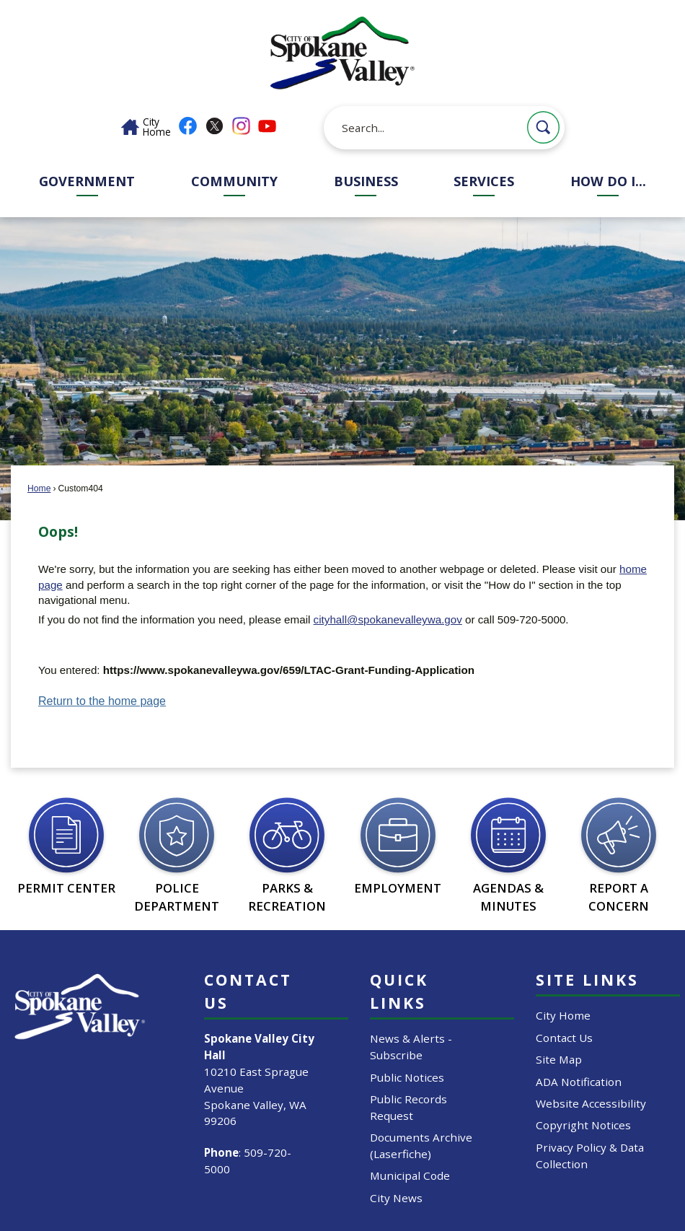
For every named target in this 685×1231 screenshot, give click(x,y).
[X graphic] (215, 126)
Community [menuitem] (234, 181)
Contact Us (564, 1037)
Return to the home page (102, 701)
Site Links (587, 979)
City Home (563, 1015)
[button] (543, 127)
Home (38, 488)
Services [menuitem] (484, 181)
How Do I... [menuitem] (608, 181)
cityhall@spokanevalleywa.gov (388, 619)
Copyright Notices (583, 1125)
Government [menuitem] (87, 181)
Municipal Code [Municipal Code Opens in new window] (410, 1175)
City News (396, 1198)
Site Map (559, 1059)
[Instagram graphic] (241, 126)
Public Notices (407, 1077)
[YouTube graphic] (267, 126)
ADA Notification (579, 1081)
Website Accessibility (591, 1103)
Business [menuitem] (366, 181)
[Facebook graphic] (188, 126)
